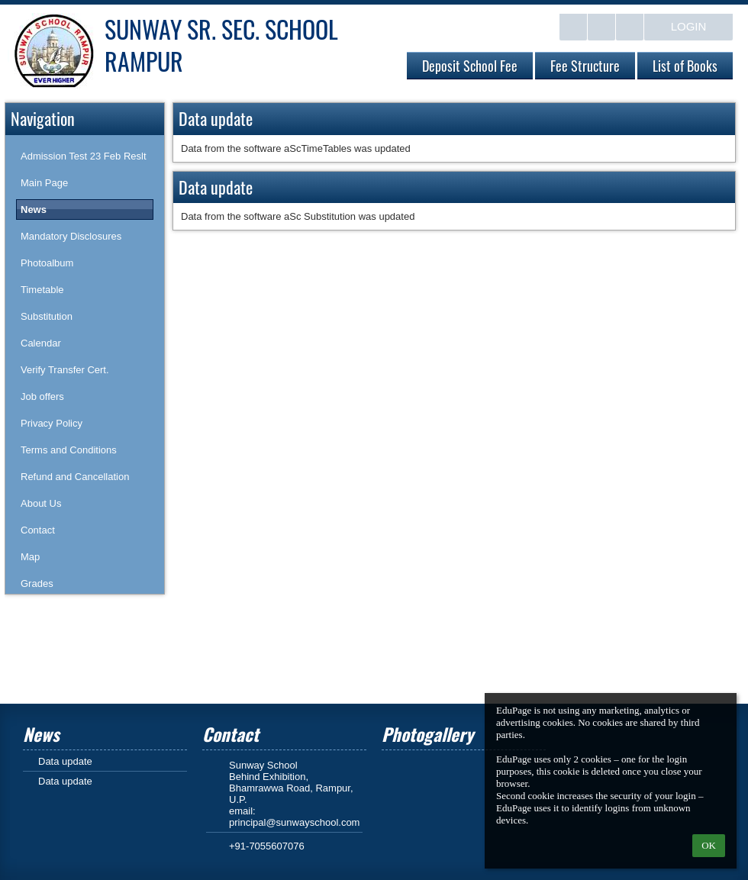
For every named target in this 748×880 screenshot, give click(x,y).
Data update (65, 761)
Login (689, 26)
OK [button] (708, 845)
